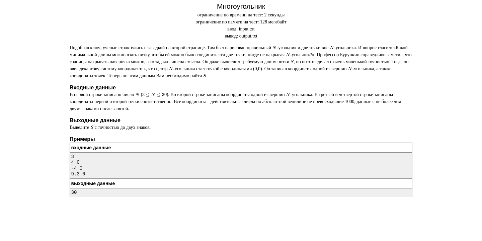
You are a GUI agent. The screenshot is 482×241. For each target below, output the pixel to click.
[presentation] (274, 48)
